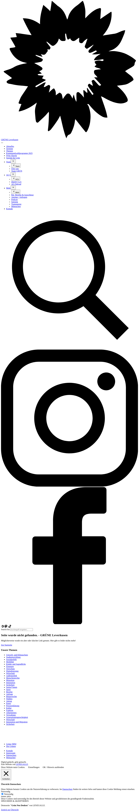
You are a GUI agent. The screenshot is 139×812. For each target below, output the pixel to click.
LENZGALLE (22, 764)
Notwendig (8, 794)
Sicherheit (10, 685)
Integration (10, 683)
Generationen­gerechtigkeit (17, 717)
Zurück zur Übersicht (10, 810)
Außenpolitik (11, 676)
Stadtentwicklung (13, 657)
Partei (8, 703)
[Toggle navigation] (2, 142)
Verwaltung (11, 715)
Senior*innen (11, 687)
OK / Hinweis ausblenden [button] (53, 767)
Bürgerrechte (11, 696)
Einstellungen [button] (34, 767)
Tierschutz (10, 669)
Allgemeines (11, 713)
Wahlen (9, 699)
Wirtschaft (10, 673)
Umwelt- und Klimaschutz (17, 655)
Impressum (10, 753)
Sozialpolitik (11, 659)
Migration (10, 680)
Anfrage (9, 694)
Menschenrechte (13, 678)
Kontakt (9, 751)
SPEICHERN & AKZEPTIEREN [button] (15, 801)
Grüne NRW (11, 744)
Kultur (9, 708)
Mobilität (10, 662)
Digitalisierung (12, 671)
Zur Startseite (6, 645)
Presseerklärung (12, 706)
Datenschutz (11, 755)
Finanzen (10, 666)
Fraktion (9, 710)
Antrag (9, 701)
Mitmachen (11, 758)
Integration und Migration (16, 722)
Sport (8, 689)
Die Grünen (11, 746)
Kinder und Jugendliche (16, 664)
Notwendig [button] (5, 791)
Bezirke (9, 692)
